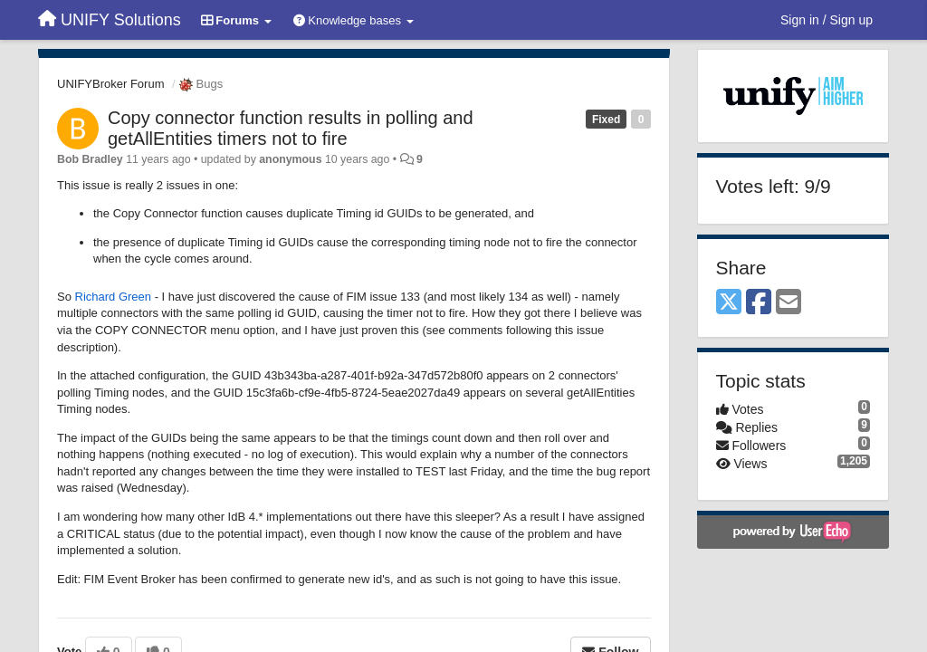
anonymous (290, 159)
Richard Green (113, 296)
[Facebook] (758, 303)
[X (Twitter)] (728, 303)
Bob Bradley (90, 159)
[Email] (788, 303)
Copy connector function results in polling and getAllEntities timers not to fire (290, 128)
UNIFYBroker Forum (110, 84)
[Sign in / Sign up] (826, 20)
